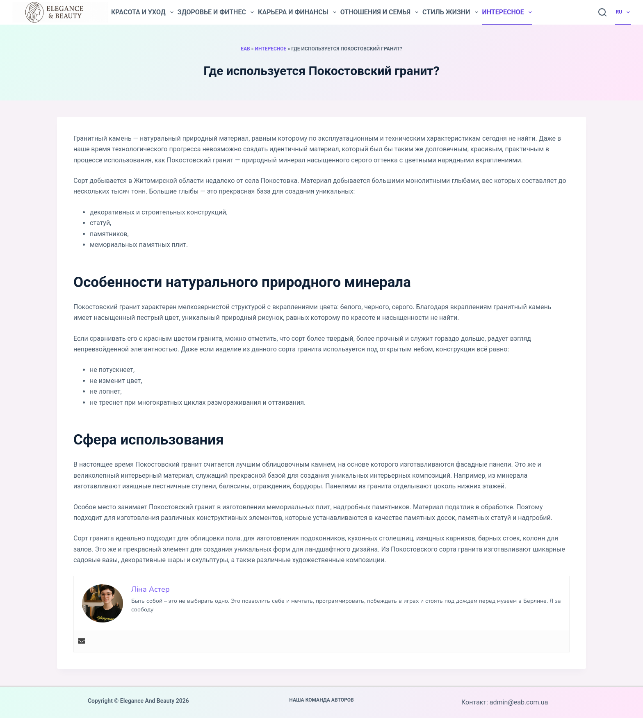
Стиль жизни (450, 12)
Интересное (507, 12)
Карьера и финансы (297, 12)
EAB (245, 49)
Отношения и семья (379, 12)
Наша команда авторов (321, 700)
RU (623, 12)
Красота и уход (142, 12)
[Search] (602, 12)
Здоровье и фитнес (216, 12)
